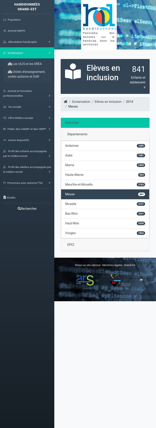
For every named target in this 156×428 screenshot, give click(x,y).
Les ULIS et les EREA (25, 64)
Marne (105, 165)
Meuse (105, 194)
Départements (77, 134)
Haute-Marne (105, 175)
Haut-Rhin (105, 223)
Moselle (105, 204)
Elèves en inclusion (108, 102)
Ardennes (105, 146)
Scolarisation (81, 102)
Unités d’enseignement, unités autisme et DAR (26, 74)
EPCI (70, 245)
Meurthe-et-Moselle (105, 184)
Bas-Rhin (105, 213)
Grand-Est (72, 123)
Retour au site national (87, 265)
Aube (105, 155)
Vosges (105, 233)
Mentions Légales (112, 265)
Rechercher (27, 209)
